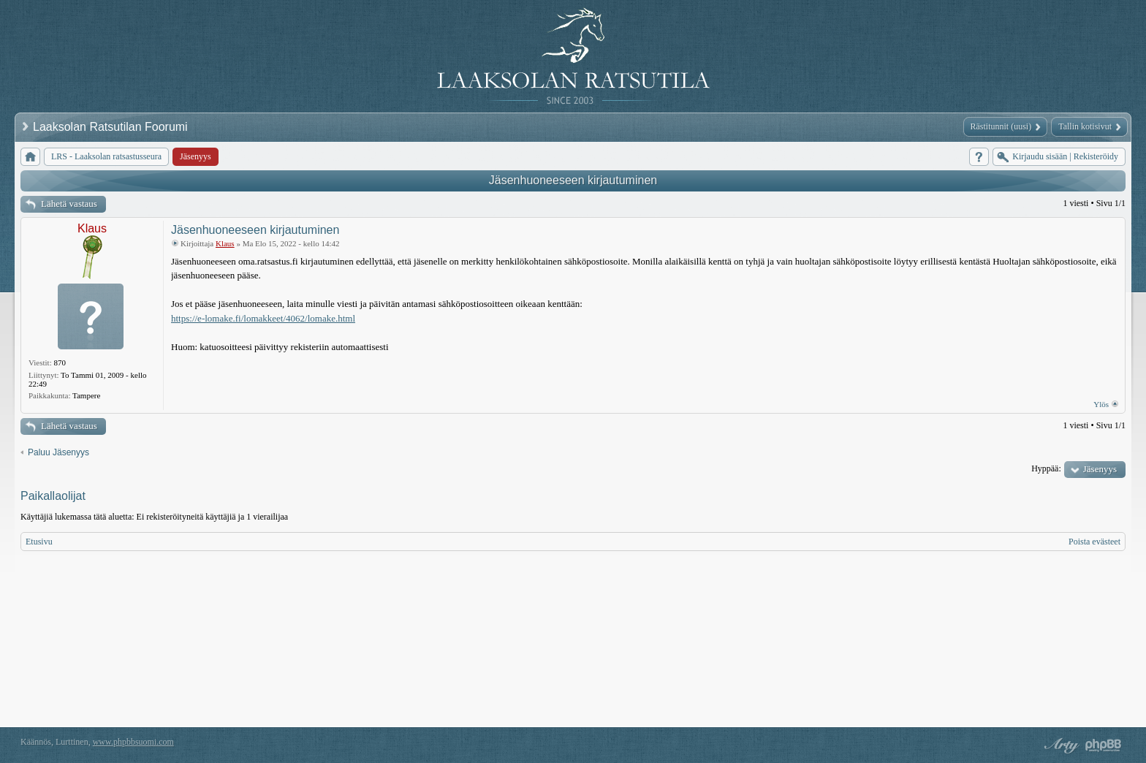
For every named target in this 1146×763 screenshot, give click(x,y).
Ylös (1101, 404)
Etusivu (39, 541)
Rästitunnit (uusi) (1001, 126)
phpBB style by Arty (1060, 745)
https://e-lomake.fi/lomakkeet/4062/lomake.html (263, 318)
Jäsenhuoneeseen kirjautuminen (573, 180)
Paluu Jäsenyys (58, 452)
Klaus (92, 228)
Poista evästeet (1094, 541)
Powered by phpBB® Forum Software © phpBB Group (1104, 745)
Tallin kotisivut (1085, 126)
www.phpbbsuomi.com (133, 742)
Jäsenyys (1100, 468)
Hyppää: (1046, 468)
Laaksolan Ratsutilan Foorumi (112, 127)
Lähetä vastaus (69, 203)
